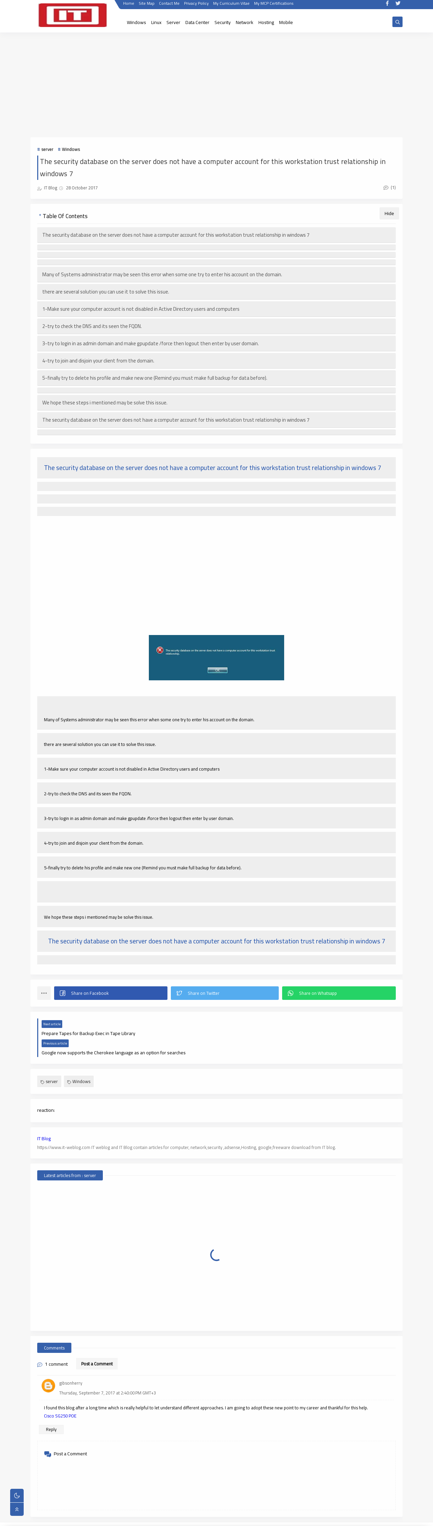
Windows (136, 22)
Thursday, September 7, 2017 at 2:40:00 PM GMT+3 (107, 1374)
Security (222, 22)
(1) (390, 187)
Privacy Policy (196, 6)
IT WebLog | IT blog (87, 1517)
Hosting (266, 22)
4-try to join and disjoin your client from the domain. (98, 361)
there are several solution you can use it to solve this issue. (105, 292)
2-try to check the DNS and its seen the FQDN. (92, 326)
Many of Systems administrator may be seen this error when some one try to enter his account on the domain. (162, 275)
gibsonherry (70, 1364)
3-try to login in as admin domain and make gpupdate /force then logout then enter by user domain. (150, 344)
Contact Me (169, 6)
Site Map (146, 6)
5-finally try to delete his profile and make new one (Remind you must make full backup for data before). (154, 378)
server (47, 149)
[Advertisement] (216, 85)
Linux (156, 22)
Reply (51, 1410)
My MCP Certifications (273, 6)
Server (173, 22)
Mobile (286, 22)
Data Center (197, 22)
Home (128, 6)
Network (244, 22)
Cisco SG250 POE (60, 1397)
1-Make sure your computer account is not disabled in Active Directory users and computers (141, 309)
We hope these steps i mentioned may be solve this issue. (104, 403)
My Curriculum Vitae (231, 6)
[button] (110, 993)
